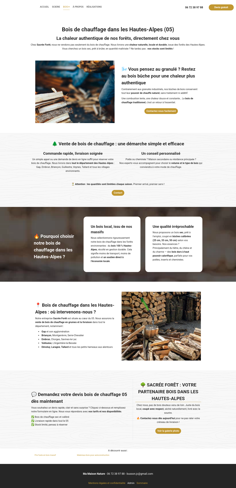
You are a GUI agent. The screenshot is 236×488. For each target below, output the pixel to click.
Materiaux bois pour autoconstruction (93, 455)
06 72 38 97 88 (116, 473)
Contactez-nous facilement (161, 111)
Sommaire (142, 483)
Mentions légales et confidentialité (106, 483)
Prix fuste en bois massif (45, 455)
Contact (118, 192)
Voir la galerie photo (168, 430)
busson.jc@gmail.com (140, 473)
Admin (130, 483)
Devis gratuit (221, 7)
